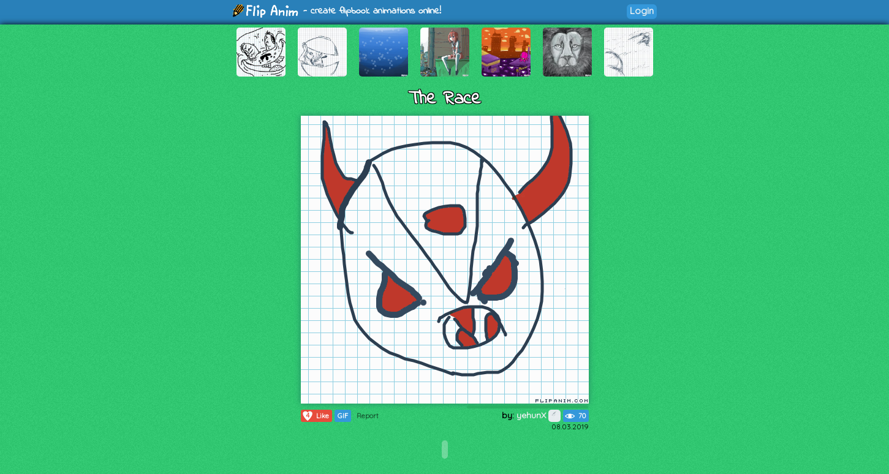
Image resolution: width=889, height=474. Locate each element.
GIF (343, 416)
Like (315, 416)
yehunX (538, 415)
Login (642, 11)
